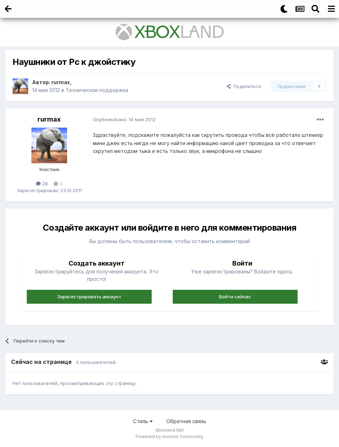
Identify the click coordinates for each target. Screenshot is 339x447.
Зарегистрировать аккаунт (89, 296)
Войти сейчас (235, 296)
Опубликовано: (124, 119)
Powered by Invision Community (169, 436)
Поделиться (244, 86)
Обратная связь (186, 421)
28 (42, 183)
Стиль (143, 421)
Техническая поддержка (97, 90)
